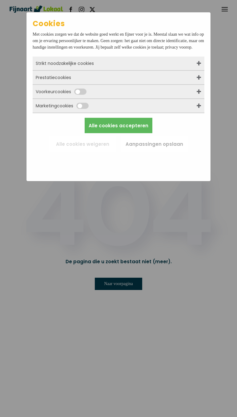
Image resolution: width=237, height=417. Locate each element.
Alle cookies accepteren (118, 125)
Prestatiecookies (53, 77)
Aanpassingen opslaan (154, 144)
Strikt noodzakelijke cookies (65, 63)
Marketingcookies (62, 106)
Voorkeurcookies (61, 92)
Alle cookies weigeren (82, 144)
